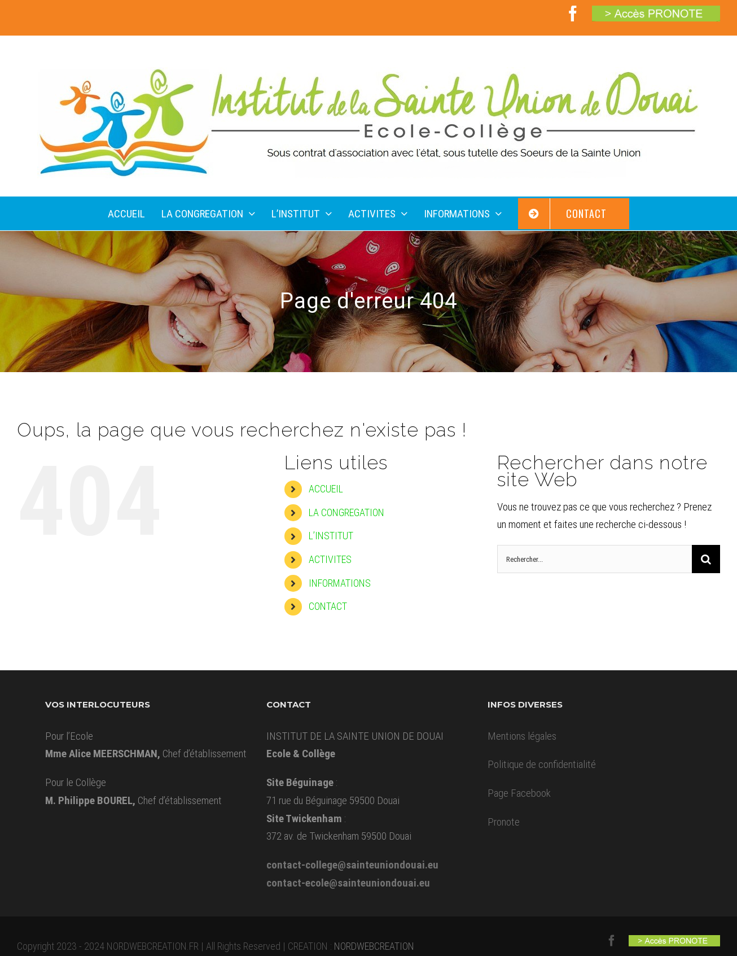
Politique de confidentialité (542, 764)
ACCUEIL (326, 489)
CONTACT (328, 606)
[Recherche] (706, 559)
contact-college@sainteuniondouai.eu (352, 864)
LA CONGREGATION (346, 512)
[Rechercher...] (594, 559)
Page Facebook (519, 793)
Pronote (504, 821)
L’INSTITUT (331, 536)
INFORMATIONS (340, 583)
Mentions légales (522, 736)
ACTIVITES (330, 559)
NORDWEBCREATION (374, 946)
